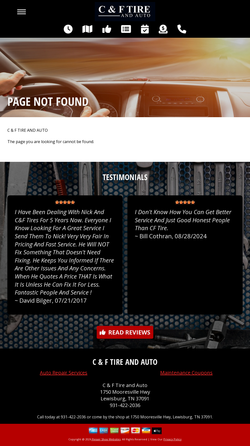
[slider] (65, 202)
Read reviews (125, 332)
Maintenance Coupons (186, 372)
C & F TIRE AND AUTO (27, 130)
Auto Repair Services (63, 372)
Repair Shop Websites (106, 439)
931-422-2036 (125, 405)
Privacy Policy (172, 439)
